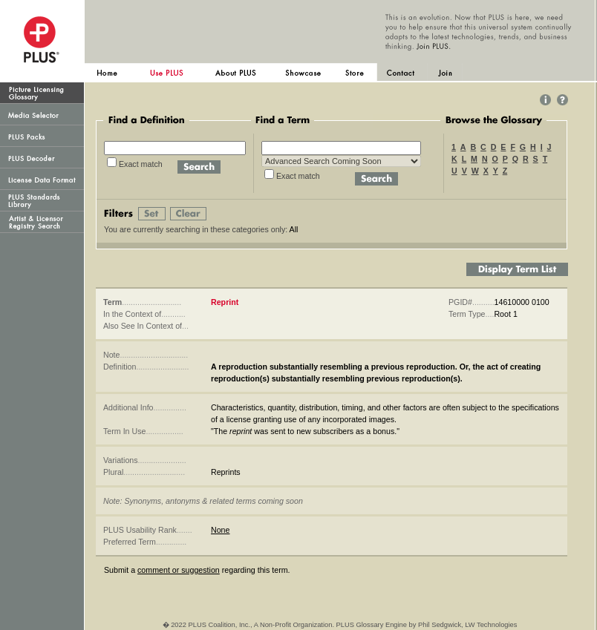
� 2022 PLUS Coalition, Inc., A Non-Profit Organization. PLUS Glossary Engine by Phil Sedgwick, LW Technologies (340, 625)
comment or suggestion (178, 569)
